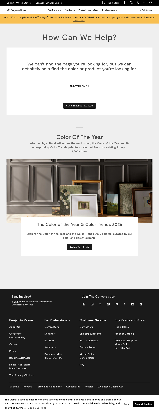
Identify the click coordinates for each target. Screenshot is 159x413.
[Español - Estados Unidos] (49, 2)
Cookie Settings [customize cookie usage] (37, 407)
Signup (15, 301)
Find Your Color (79, 86)
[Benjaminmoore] (17, 9)
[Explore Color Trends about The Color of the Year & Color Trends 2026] (79, 247)
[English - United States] (19, 3)
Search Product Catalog (79, 106)
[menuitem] (84, 304)
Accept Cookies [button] (143, 404)
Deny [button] (126, 404)
